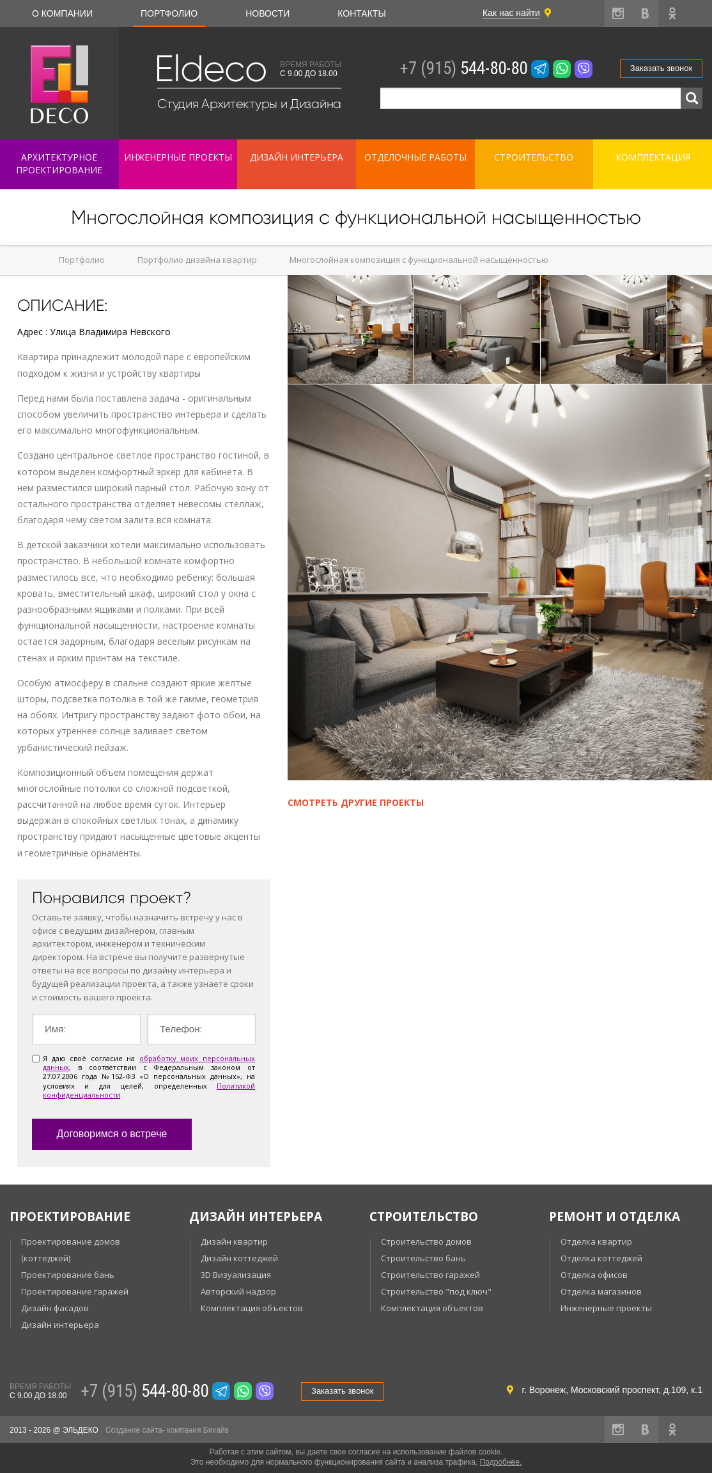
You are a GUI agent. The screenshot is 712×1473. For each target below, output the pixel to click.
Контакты (361, 13)
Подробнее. (501, 1462)
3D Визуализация (236, 1274)
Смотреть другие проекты (356, 802)
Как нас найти (511, 13)
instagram (618, 13)
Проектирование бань (67, 1274)
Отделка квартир (596, 1241)
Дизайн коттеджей (239, 1258)
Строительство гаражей (430, 1274)
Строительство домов (426, 1241)
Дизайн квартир (234, 1241)
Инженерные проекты (606, 1308)
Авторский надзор (238, 1291)
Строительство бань (423, 1258)
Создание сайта (133, 1430)
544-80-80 (463, 68)
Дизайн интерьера (60, 1324)
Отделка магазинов (601, 1291)
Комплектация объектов (252, 1308)
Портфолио (169, 13)
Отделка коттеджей (601, 1258)
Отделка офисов (594, 1274)
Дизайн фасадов (55, 1308)
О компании (62, 13)
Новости (267, 13)
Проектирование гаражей (74, 1291)
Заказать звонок (661, 68)
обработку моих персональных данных (149, 1062)
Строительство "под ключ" (436, 1291)
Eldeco (210, 69)
